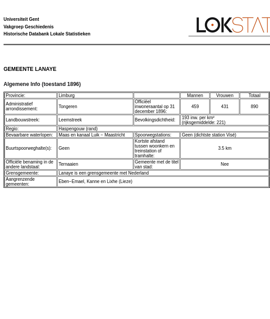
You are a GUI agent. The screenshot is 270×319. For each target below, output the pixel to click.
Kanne (93, 181)
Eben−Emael (71, 181)
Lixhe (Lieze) (119, 181)
